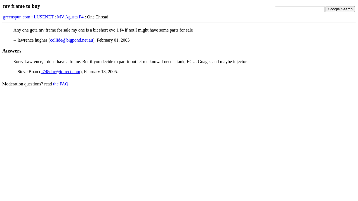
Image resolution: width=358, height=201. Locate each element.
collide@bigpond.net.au (71, 40)
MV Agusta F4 (70, 17)
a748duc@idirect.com (60, 71)
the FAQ (60, 84)
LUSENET (44, 17)
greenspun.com (16, 17)
